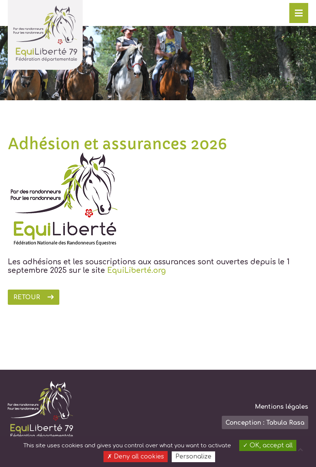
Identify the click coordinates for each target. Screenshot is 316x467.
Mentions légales (281, 407)
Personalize (193, 456)
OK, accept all (268, 445)
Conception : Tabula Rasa (265, 422)
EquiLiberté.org (136, 270)
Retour (26, 297)
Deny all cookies (135, 456)
